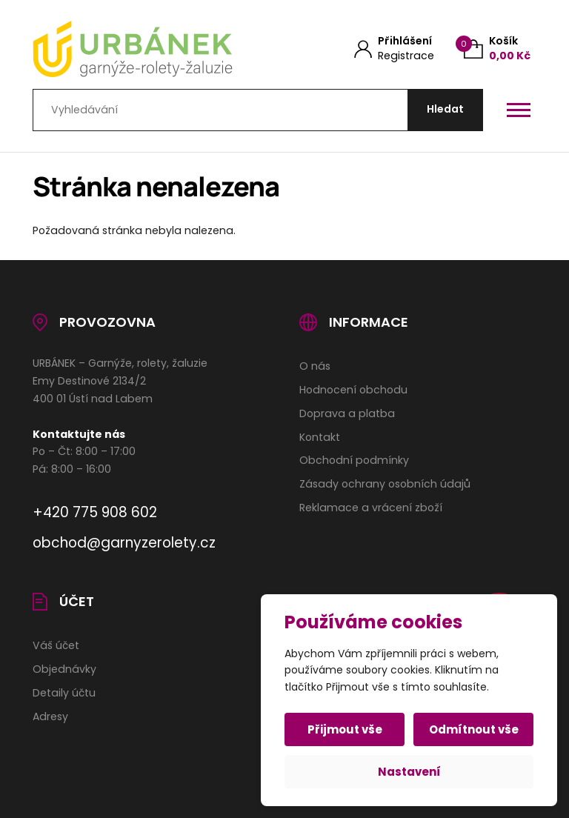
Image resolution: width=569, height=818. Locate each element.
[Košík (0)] (497, 48)
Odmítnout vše (474, 729)
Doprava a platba (347, 413)
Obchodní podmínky (354, 460)
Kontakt (319, 437)
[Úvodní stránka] (146, 49)
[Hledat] (445, 110)
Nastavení (409, 771)
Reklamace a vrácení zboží (370, 507)
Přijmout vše (344, 729)
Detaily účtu (64, 692)
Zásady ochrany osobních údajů (384, 483)
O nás (314, 366)
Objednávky (64, 669)
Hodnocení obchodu (353, 389)
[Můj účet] (394, 48)
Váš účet (56, 645)
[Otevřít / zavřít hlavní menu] (518, 109)
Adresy (50, 716)
